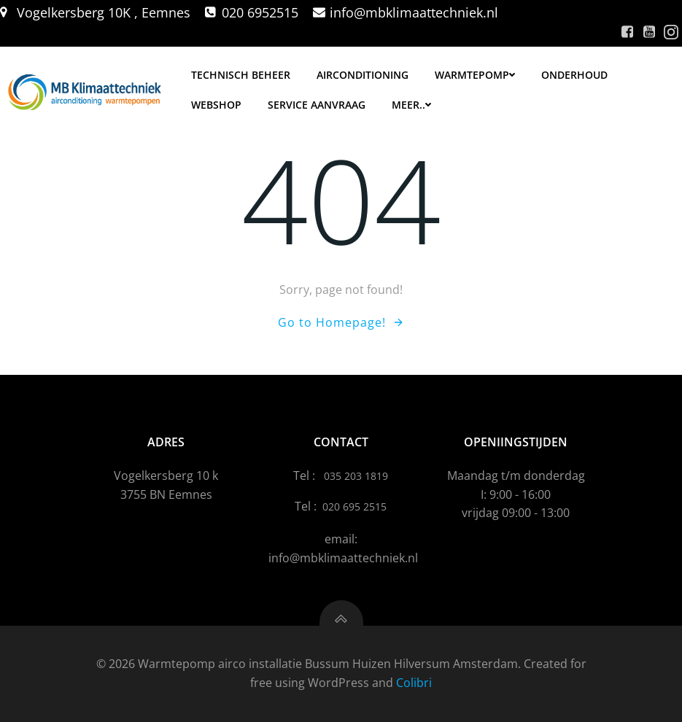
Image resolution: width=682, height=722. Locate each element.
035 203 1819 (356, 476)
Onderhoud (574, 75)
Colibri (414, 683)
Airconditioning (362, 75)
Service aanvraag (316, 105)
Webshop (216, 105)
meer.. (411, 105)
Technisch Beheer (240, 75)
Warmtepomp (475, 75)
